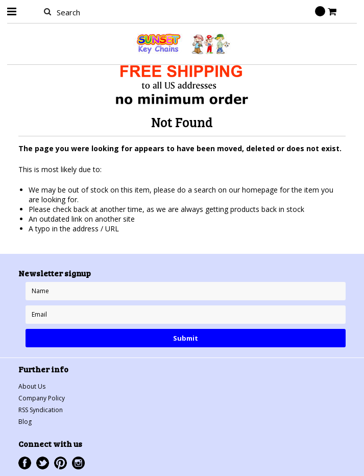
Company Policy (41, 398)
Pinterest (60, 463)
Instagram (78, 463)
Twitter (42, 463)
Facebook (24, 463)
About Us (31, 386)
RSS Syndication (40, 410)
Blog (25, 421)
